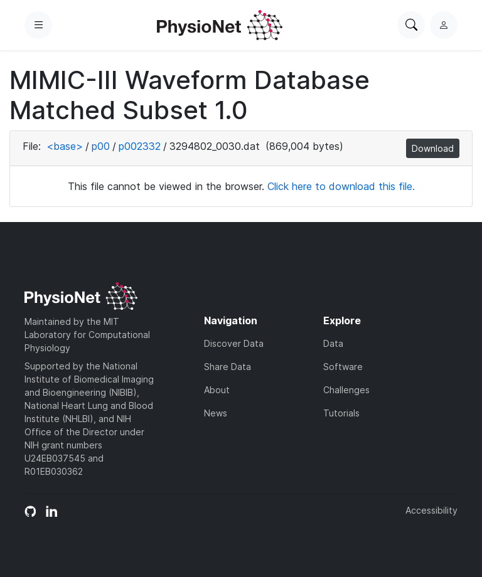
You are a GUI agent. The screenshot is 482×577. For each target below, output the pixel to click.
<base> (64, 146)
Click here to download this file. (341, 186)
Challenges (346, 389)
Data (333, 343)
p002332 (140, 146)
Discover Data (234, 343)
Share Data (227, 366)
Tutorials (341, 413)
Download (433, 148)
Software (343, 366)
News (215, 413)
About (217, 389)
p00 (101, 146)
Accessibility (431, 510)
